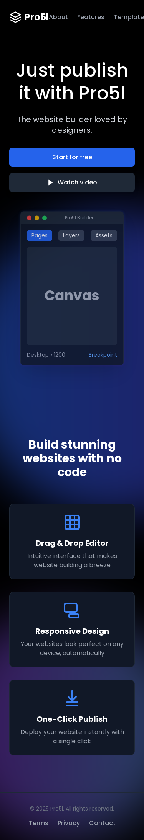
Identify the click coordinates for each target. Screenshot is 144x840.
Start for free (72, 157)
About (58, 17)
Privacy (69, 823)
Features (90, 17)
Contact (102, 823)
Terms (38, 823)
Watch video (72, 182)
